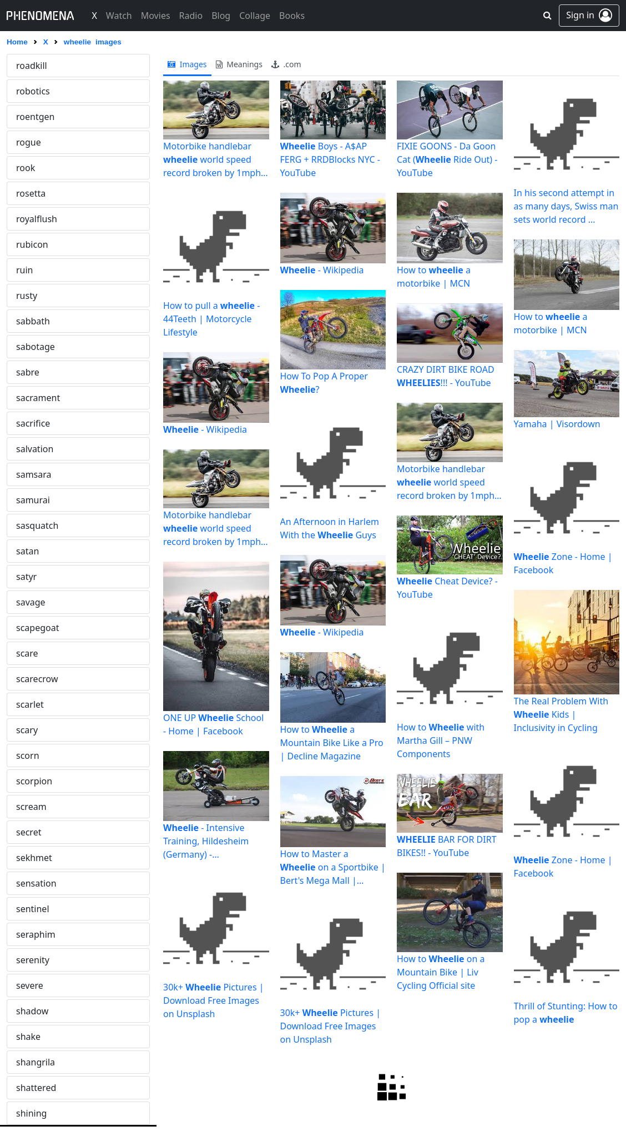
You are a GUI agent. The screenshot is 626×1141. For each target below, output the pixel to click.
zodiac (29, 679)
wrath (28, 321)
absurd (31, 781)
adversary (36, 909)
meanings (239, 64)
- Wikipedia (205, 429)
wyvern (31, 398)
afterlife (32, 934)
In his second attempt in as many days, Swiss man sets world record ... (566, 206)
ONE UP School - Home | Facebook (213, 724)
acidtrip (32, 858)
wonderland (41, 244)
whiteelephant (46, 117)
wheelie (32, 65)
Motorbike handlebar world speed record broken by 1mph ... (212, 159)
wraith (29, 295)
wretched (35, 347)
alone (27, 1113)
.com (286, 64)
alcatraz (32, 1011)
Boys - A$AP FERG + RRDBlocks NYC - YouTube (330, 159)
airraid (29, 985)
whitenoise (39, 142)
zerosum (34, 628)
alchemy (33, 1036)
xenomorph (40, 449)
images (187, 64)
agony (29, 960)
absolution (38, 755)
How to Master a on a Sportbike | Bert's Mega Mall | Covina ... (333, 867)
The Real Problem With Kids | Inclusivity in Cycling (561, 714)
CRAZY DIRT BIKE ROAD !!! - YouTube (445, 376)
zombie (31, 704)
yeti (23, 500)
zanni (27, 576)
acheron (33, 832)
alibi (24, 1062)
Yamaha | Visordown (557, 424)
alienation (37, 1088)
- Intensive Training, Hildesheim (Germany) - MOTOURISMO (206, 841)
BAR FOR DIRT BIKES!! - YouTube (447, 846)
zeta (24, 653)
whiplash (34, 91)
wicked (30, 168)
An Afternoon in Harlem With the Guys (329, 528)
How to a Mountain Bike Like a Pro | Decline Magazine (331, 742)
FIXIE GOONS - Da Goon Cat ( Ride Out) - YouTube (447, 159)
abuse (28, 806)
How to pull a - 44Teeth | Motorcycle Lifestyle (211, 318)
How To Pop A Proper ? (324, 383)
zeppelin (33, 602)
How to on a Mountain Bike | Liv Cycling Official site (441, 972)
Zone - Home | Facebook (563, 563)
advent (30, 883)
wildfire (31, 219)
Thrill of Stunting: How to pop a (566, 1012)
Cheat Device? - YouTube (447, 587)
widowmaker (43, 193)
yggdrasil (35, 525)
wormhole (37, 270)
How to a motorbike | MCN (434, 276)
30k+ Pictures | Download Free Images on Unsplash (213, 1000)
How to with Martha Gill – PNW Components (440, 740)
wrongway (37, 372)
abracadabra (42, 730)
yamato (32, 474)
